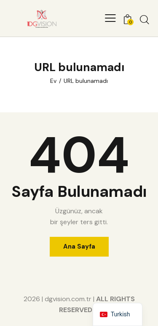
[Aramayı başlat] (144, 19)
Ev (53, 81)
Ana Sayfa (79, 246)
